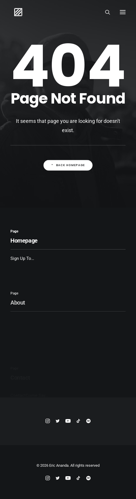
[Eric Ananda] (18, 12)
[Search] (105, 12)
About (17, 315)
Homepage (24, 240)
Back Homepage (68, 165)
